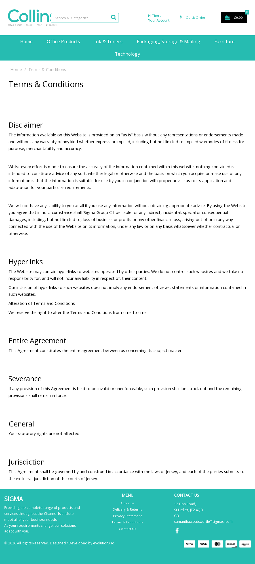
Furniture (224, 41)
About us (127, 503)
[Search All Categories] (85, 17)
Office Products (63, 41)
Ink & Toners (108, 41)
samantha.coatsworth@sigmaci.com (203, 521)
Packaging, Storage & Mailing (168, 41)
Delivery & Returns (127, 509)
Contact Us (127, 528)
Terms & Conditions (127, 522)
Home (26, 41)
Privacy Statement (127, 516)
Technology (127, 54)
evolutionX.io (103, 543)
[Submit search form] (113, 17)
